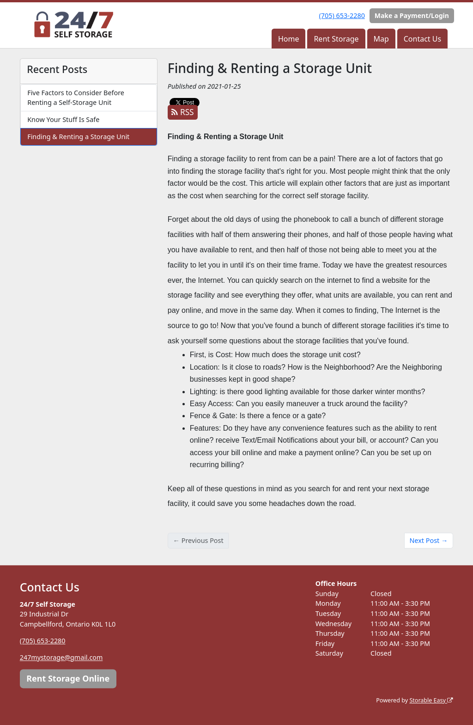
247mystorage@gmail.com (61, 657)
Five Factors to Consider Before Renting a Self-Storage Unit (75, 97)
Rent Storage (336, 39)
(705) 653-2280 (342, 15)
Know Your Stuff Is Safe (63, 119)
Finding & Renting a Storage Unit (78, 136)
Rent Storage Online (67, 678)
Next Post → (428, 540)
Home (288, 39)
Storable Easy (431, 700)
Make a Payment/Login (412, 15)
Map (380, 39)
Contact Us (422, 39)
